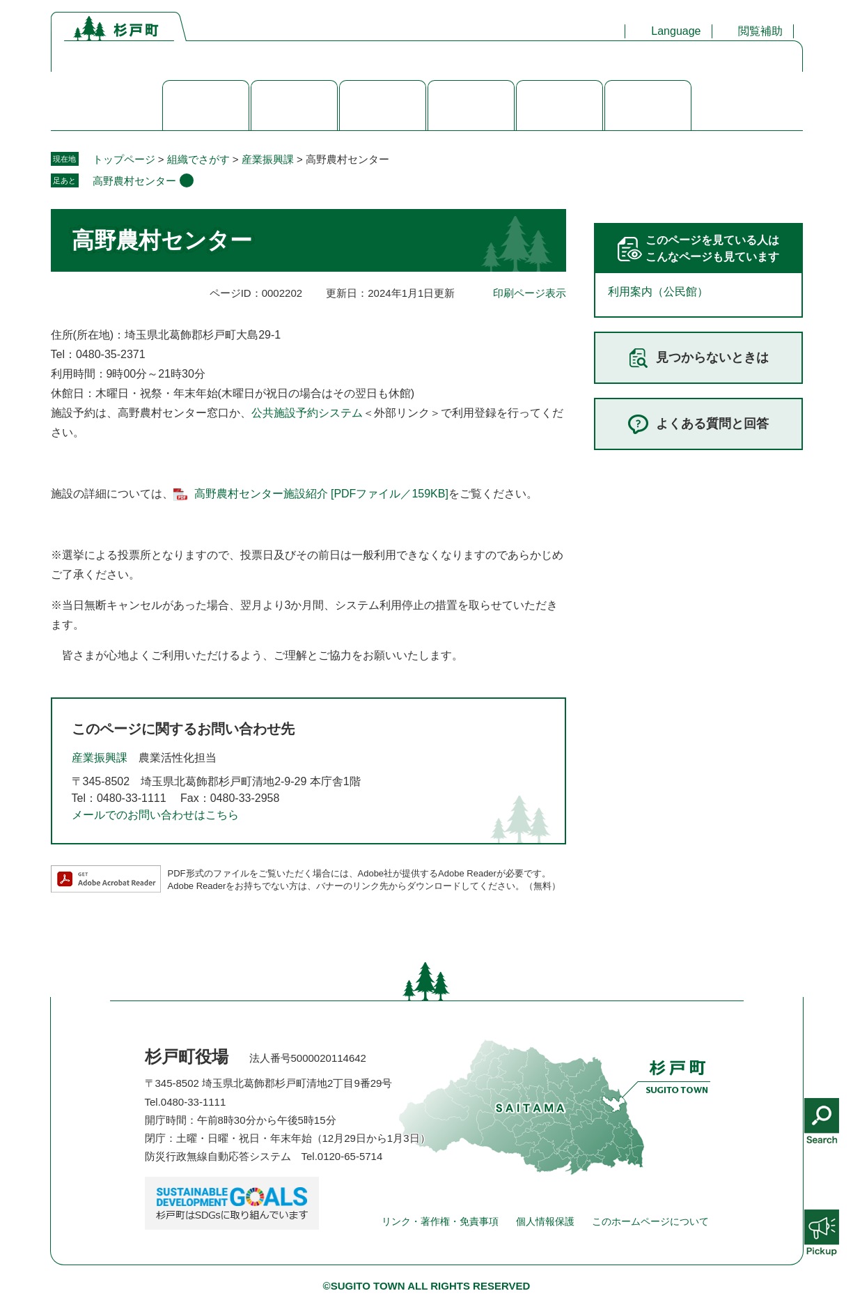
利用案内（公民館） (658, 291)
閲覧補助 (760, 31)
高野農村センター (134, 181)
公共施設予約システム (307, 413)
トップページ (124, 159)
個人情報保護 (545, 1221)
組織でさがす (198, 159)
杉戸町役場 (186, 1056)
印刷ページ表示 (529, 293)
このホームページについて (650, 1221)
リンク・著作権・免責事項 (440, 1221)
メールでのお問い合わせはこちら (155, 815)
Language (676, 31)
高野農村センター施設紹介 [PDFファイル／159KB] (321, 494)
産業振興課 (268, 159)
